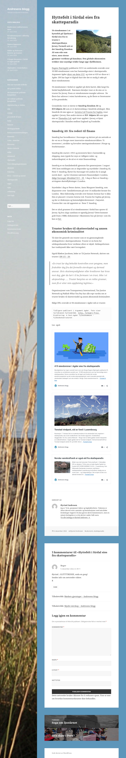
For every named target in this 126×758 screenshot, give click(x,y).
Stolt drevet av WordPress (62, 753)
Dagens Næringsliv (60, 68)
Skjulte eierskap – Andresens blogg (79, 606)
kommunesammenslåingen (17, 133)
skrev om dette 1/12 (76, 74)
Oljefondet (11, 160)
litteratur (10, 144)
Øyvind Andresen (76, 531)
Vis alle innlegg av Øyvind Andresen (74, 517)
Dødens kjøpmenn (14, 44)
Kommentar (58, 627)
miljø (9, 152)
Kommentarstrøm (14, 229)
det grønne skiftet (14, 89)
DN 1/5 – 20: (65, 256)
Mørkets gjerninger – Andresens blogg (81, 596)
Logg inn (10, 221)
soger (9, 184)
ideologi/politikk (13, 129)
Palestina (10, 172)
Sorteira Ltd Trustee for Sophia (88, 112)
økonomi (10, 168)
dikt (8, 109)
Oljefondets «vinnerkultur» (17, 68)
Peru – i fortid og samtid (16, 176)
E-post (55, 670)
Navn (55, 660)
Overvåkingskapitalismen (17, 164)
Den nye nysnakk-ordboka (17, 85)
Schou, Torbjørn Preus (89, 313)
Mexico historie (13, 148)
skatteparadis (12, 180)
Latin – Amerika (13, 140)
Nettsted (56, 680)
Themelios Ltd (64, 118)
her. (60, 219)
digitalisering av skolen (16, 105)
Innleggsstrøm (12, 225)
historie (10, 125)
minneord (11, 156)
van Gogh (10, 195)
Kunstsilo (10, 136)
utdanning (11, 191)
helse (9, 121)
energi (9, 113)
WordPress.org (13, 233)
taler (9, 188)
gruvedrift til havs (14, 117)
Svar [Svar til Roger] (55, 587)
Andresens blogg (18, 9)
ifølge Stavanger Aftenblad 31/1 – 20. (68, 178)
